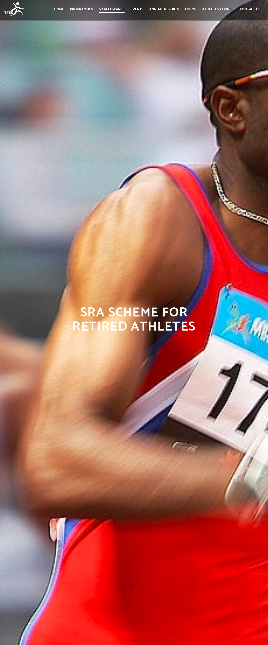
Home (59, 9)
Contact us (250, 9)
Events (137, 9)
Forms (190, 9)
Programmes (81, 9)
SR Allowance (112, 9)
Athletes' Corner (218, 9)
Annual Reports (164, 9)
